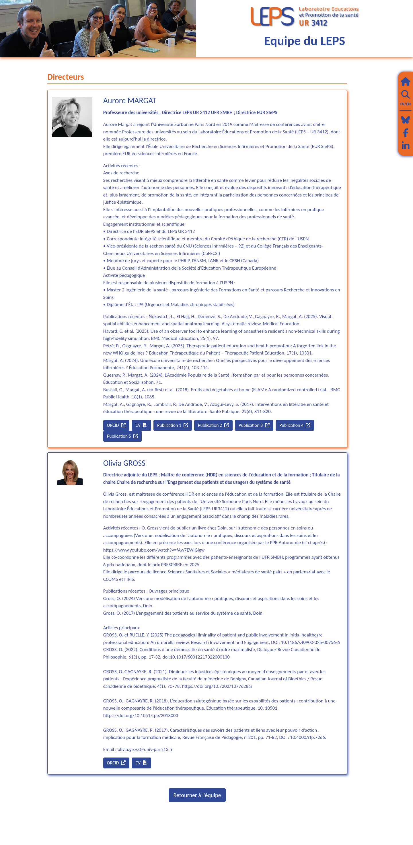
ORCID (116, 425)
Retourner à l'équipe (197, 795)
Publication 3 (254, 425)
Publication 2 (213, 425)
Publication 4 (294, 425)
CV (141, 425)
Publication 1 (172, 425)
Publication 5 (122, 436)
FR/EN (405, 104)
